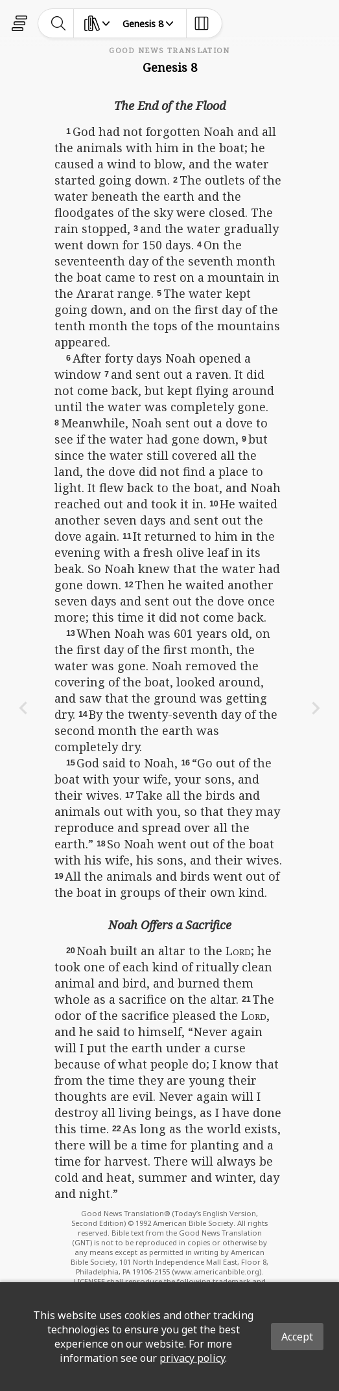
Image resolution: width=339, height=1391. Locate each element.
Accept (297, 1336)
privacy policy (192, 1358)
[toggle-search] (58, 23)
